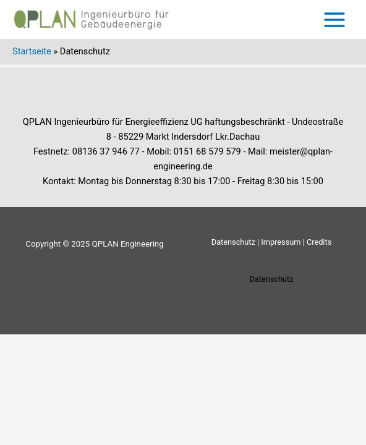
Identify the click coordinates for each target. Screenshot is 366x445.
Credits (319, 242)
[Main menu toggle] (334, 20)
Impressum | (282, 242)
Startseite (31, 51)
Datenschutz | (235, 242)
